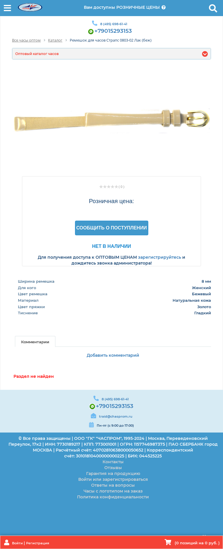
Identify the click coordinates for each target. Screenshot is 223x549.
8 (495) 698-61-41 (113, 24)
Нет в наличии (111, 246)
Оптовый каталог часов (37, 54)
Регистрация (37, 543)
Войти (18, 543)
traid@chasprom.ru (115, 416)
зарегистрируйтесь (159, 257)
